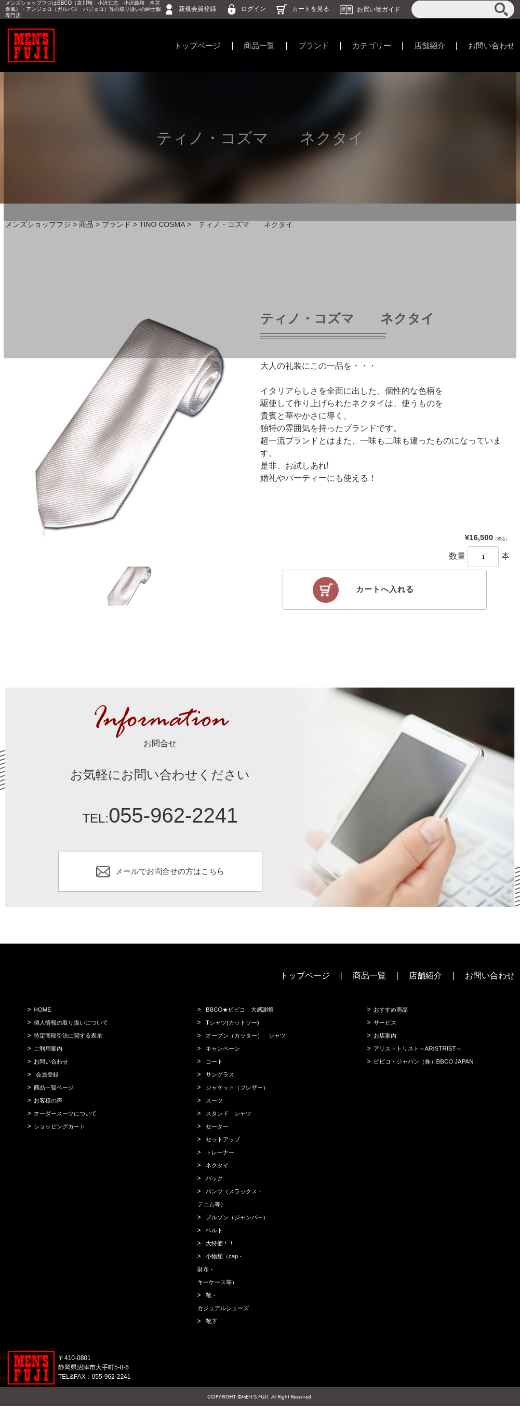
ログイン (253, 8)
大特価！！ (219, 1249)
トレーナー (219, 1158)
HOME (41, 1015)
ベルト (213, 1236)
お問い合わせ (490, 45)
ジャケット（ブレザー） (238, 1093)
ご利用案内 (47, 1054)
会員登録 (46, 1080)
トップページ (184, 45)
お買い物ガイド (379, 8)
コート (213, 1067)
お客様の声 (47, 1106)
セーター (216, 1132)
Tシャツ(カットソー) (233, 1028)
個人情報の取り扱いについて (72, 1028)
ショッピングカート (60, 1132)
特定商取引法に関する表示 (69, 1041)
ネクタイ (216, 1171)
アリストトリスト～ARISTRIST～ (419, 1054)
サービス (384, 1028)
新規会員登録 (197, 8)
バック (213, 1184)
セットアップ (223, 1145)
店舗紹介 (425, 45)
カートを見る (310, 8)
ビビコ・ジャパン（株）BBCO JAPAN (425, 1067)
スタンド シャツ (229, 1119)
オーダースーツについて (66, 1119)
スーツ (213, 1106)
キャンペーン (223, 1054)
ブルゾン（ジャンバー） (238, 1223)
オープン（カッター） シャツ (247, 1041)
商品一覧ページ (54, 1093)
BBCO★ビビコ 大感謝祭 (241, 1015)
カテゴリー (365, 45)
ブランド (305, 45)
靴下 (210, 1327)
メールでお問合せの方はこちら (170, 876)
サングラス (219, 1080)
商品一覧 (248, 45)
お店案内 (384, 1041)
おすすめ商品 (390, 1015)
